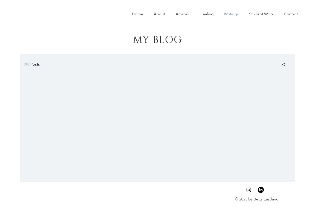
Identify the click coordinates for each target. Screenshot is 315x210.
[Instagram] (249, 190)
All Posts (32, 64)
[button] (284, 65)
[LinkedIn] (261, 190)
